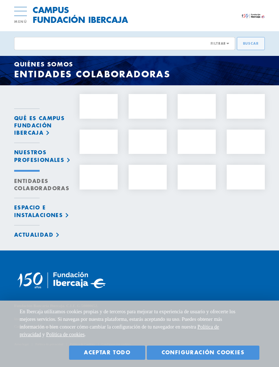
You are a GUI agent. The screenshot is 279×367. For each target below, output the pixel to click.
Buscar (251, 43)
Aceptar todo (107, 352)
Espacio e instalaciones (38, 211)
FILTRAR (218, 43)
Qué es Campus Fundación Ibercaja (39, 126)
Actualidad (33, 234)
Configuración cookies (203, 352)
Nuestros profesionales (39, 156)
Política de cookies (65, 334)
